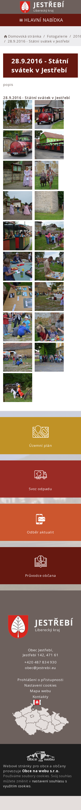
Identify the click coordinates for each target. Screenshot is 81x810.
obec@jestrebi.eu (40, 667)
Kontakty (41, 696)
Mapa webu (40, 690)
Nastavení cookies (40, 685)
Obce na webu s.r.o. (41, 771)
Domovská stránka (22, 36)
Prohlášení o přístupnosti (40, 679)
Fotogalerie (57, 36)
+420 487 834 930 (40, 662)
